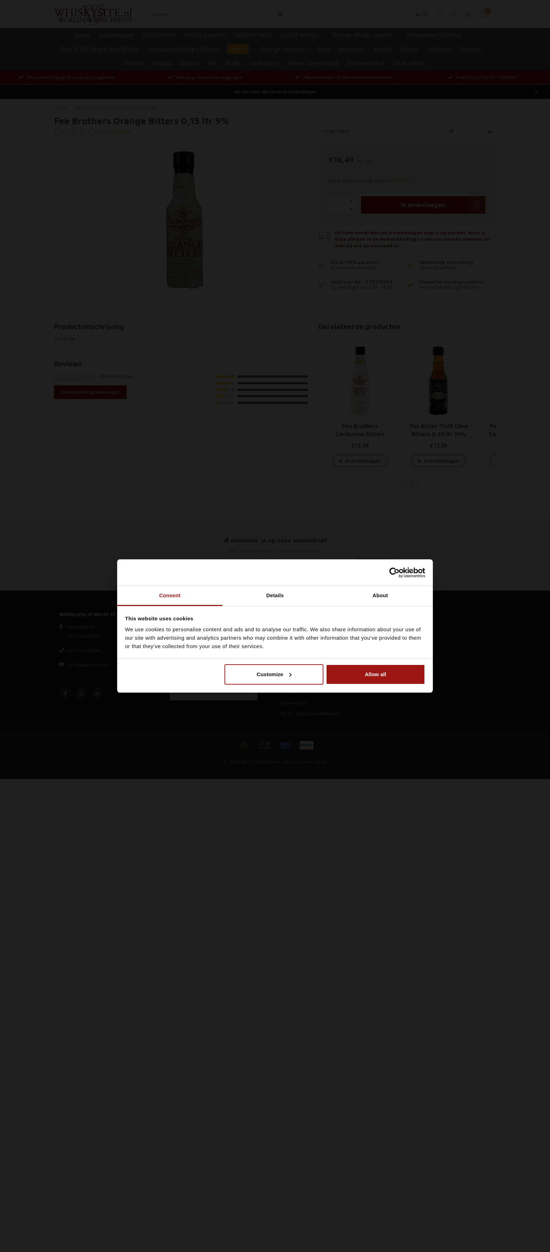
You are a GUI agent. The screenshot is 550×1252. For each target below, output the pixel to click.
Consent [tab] (170, 595)
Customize (274, 674)
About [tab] (380, 595)
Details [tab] (275, 595)
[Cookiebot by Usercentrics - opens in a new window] (394, 572)
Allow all (375, 674)
